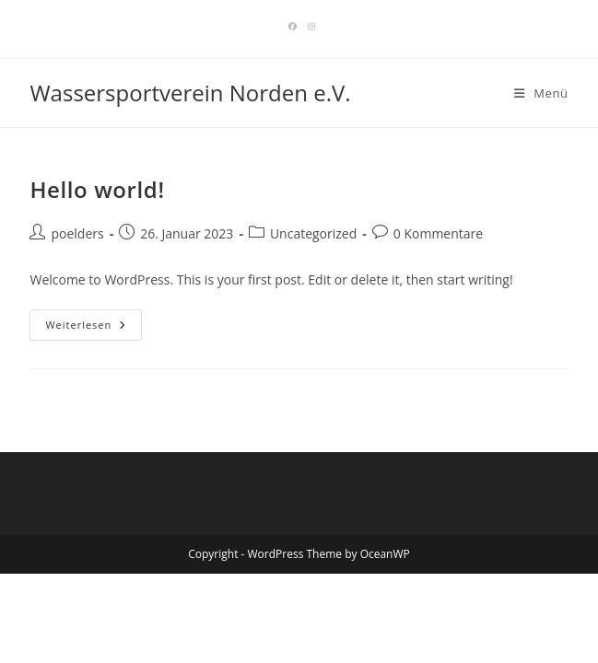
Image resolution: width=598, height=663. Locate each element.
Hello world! (96, 189)
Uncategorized (313, 233)
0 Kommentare (438, 233)
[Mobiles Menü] (541, 93)
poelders (77, 233)
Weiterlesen (93, 328)
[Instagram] (308, 26)
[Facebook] (292, 26)
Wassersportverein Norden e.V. (189, 92)
